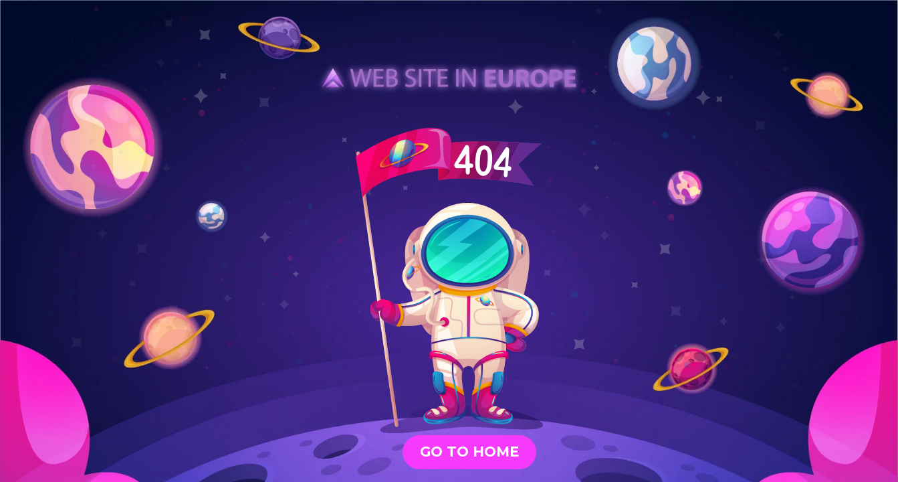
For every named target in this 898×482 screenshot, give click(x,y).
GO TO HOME (469, 451)
